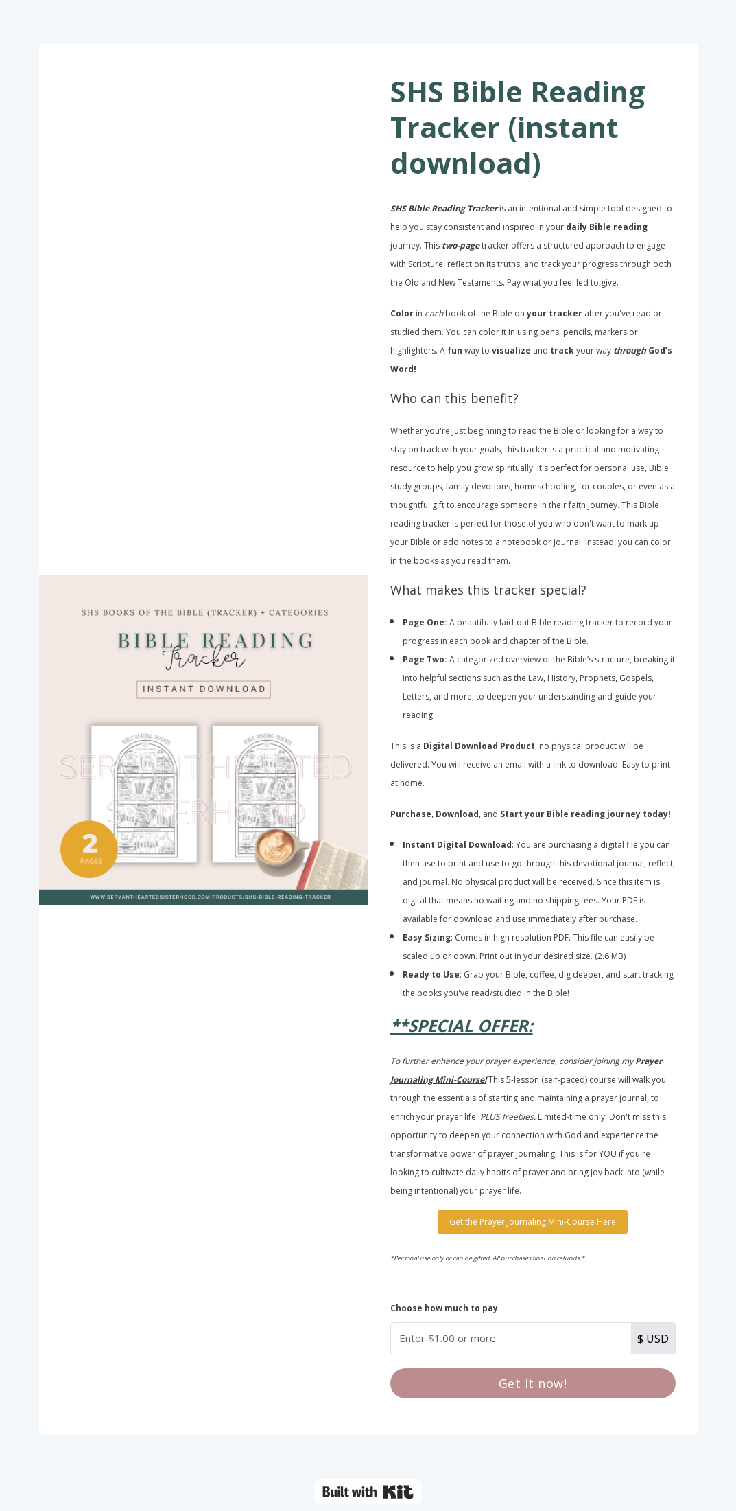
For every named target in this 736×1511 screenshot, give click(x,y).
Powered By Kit (368, 1491)
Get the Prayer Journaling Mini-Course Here (532, 1221)
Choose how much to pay (444, 1308)
